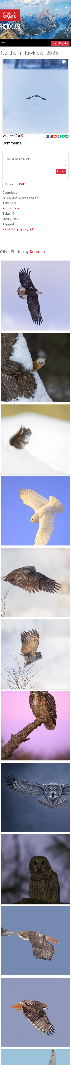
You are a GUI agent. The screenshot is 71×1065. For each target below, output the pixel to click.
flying (19, 229)
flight (31, 229)
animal (6, 229)
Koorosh (37, 251)
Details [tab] (9, 184)
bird (13, 229)
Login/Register (60, 43)
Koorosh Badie (10, 208)
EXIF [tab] (21, 184)
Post (61, 171)
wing (25, 229)
